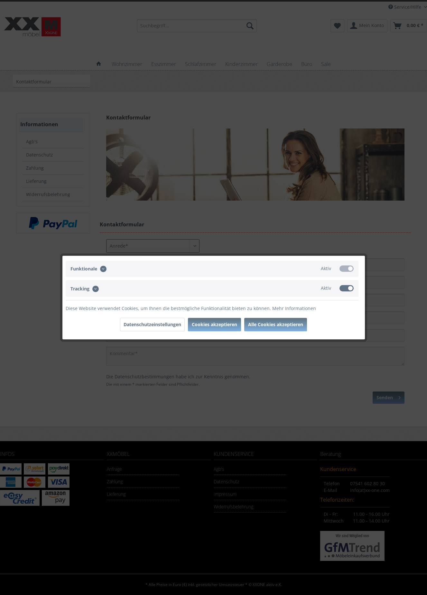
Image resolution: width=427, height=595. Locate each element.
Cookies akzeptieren (214, 324)
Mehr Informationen (294, 308)
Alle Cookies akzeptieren (275, 324)
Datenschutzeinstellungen (152, 324)
